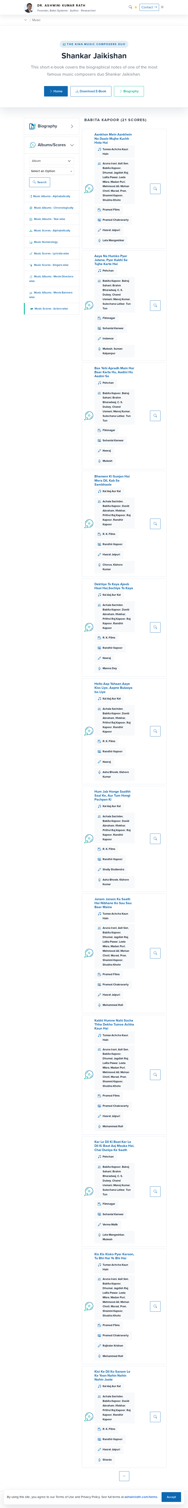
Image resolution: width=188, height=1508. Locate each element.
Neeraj (107, 451)
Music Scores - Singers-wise (48, 265)
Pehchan (108, 271)
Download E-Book (91, 91)
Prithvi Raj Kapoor (114, 515)
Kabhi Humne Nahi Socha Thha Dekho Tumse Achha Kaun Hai (114, 1024)
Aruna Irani (110, 163)
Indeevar (108, 338)
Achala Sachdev (113, 501)
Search (40, 182)
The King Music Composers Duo (94, 44)
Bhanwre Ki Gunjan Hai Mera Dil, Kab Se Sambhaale (112, 480)
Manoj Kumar (121, 299)
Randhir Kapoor (113, 544)
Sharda (107, 1460)
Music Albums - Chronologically (51, 208)
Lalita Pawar (110, 177)
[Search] (130, 7)
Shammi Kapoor (113, 195)
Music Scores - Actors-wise (49, 309)
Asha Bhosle (110, 772)
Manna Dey (110, 668)
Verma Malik (110, 1224)
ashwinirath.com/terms (140, 1497)
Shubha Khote (112, 200)
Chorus (107, 565)
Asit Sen (123, 163)
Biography (129, 91)
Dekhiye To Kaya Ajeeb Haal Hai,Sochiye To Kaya (113, 586)
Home (56, 91)
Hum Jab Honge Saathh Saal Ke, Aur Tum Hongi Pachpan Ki (112, 795)
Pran (123, 191)
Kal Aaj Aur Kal (112, 491)
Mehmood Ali (111, 186)
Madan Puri (118, 182)
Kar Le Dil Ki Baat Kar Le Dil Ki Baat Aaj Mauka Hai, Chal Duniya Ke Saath (114, 1145)
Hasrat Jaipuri (111, 230)
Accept (171, 1497)
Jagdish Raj (121, 173)
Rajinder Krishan (113, 1346)
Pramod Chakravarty (116, 220)
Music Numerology (43, 242)
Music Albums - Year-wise (47, 219)
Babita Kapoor (112, 168)
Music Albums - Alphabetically (49, 196)
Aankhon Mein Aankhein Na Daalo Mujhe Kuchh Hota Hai (113, 138)
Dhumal (107, 173)
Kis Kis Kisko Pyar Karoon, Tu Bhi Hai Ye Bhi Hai (114, 1256)
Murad (115, 191)
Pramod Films (111, 210)
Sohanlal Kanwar (113, 328)
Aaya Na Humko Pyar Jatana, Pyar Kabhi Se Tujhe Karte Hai (111, 260)
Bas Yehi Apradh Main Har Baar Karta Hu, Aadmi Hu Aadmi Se (114, 372)
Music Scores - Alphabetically (49, 230)
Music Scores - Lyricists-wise (49, 253)
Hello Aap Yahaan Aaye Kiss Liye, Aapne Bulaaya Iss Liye (113, 687)
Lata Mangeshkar (113, 240)
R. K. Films (109, 534)
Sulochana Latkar (114, 304)
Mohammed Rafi (113, 1005)
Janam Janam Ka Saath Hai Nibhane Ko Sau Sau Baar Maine (113, 903)
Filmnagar (109, 318)
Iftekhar (120, 511)
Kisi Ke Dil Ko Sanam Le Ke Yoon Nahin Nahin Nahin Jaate (112, 1375)
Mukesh (107, 349)
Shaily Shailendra (113, 869)
